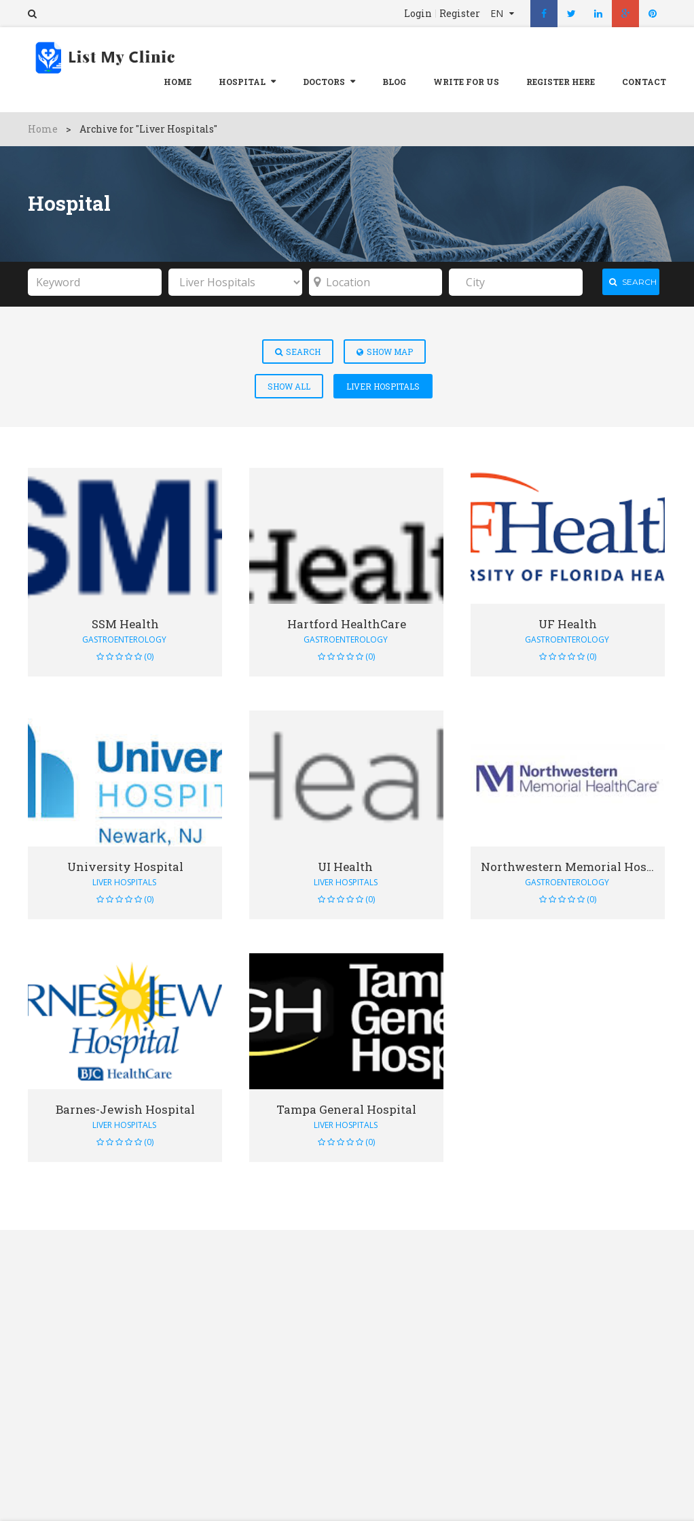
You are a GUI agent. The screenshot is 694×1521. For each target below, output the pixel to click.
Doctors (324, 81)
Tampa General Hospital (346, 1105)
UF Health (567, 620)
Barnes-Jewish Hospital (125, 1105)
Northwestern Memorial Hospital (573, 862)
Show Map (385, 347)
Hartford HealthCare (346, 620)
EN (498, 13)
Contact (644, 81)
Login (418, 14)
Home (177, 81)
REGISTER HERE (560, 81)
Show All (289, 382)
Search (298, 347)
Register (459, 14)
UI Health (347, 862)
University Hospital (125, 862)
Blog (394, 81)
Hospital (242, 81)
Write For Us (466, 81)
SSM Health (125, 620)
